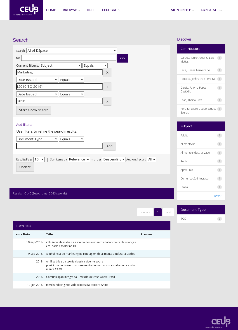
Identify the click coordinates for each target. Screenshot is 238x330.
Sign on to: (182, 10)
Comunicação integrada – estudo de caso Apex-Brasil (80, 277)
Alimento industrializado (195, 153)
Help (91, 10)
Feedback (111, 10)
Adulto (184, 135)
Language (211, 10)
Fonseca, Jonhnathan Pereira (198, 79)
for (18, 58)
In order (96, 159)
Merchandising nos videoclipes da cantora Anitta (77, 285)
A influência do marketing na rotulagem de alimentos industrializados (90, 254)
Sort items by (58, 159)
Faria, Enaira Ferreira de (195, 70)
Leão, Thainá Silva (191, 100)
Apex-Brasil (187, 170)
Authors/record (136, 159)
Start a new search (33, 110)
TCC (183, 219)
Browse (71, 10)
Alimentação (188, 144)
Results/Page (24, 159)
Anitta (184, 161)
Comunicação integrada (195, 178)
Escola (184, 187)
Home (51, 10)
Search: (21, 51)
